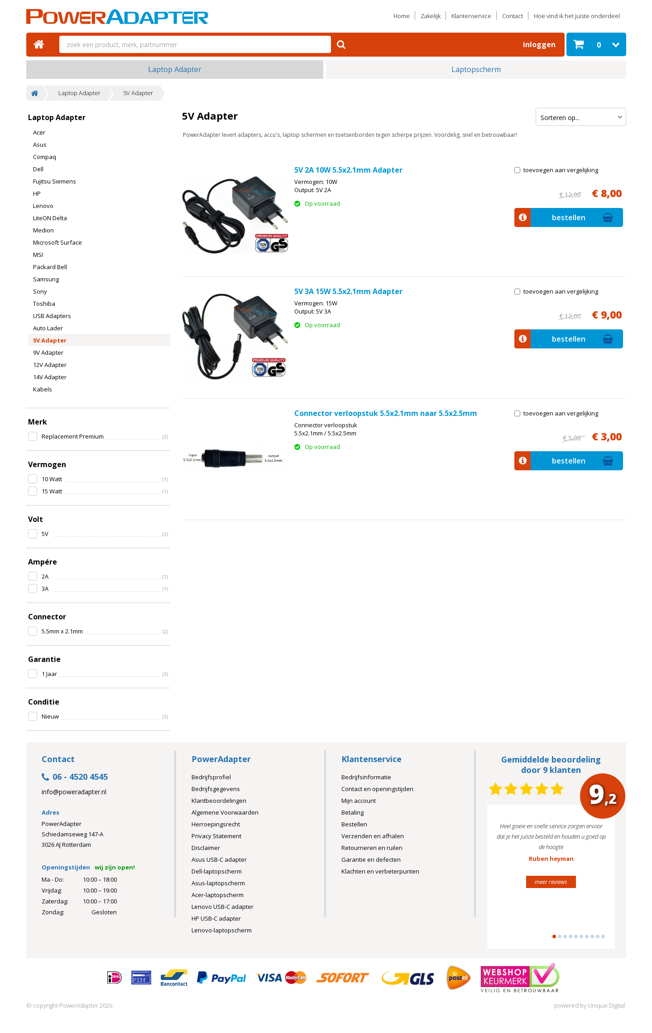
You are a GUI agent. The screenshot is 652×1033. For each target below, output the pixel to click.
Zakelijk (431, 16)
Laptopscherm (476, 69)
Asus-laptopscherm (218, 883)
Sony (40, 291)
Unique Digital (606, 1005)
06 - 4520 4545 (75, 777)
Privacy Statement (216, 836)
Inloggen (539, 44)
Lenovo (43, 206)
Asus (40, 144)
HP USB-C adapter (216, 918)
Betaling (352, 812)
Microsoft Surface (57, 242)
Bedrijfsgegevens (216, 789)
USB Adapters (52, 316)
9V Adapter (48, 352)
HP (37, 193)
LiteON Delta (50, 218)
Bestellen (354, 824)
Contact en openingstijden (377, 789)
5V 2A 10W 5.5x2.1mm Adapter (348, 170)
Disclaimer (206, 848)
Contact (512, 16)
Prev (508, 881)
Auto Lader (48, 328)
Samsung (46, 279)
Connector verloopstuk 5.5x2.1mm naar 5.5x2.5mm (385, 413)
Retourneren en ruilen (372, 848)
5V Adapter (138, 93)
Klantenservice (471, 16)
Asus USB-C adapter (219, 859)
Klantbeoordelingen (219, 800)
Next (594, 881)
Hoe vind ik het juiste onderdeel (577, 16)
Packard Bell (50, 267)
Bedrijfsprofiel (211, 777)
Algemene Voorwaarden (225, 812)
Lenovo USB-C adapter (223, 907)
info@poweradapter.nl (74, 792)
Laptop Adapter (174, 69)
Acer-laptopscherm (218, 895)
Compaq (44, 157)
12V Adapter (50, 365)
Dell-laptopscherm (217, 871)
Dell (38, 169)
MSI (38, 255)
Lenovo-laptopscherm (222, 930)
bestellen (565, 217)
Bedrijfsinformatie (366, 777)
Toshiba (44, 303)
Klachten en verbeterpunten (380, 871)
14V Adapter (50, 377)
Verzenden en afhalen (372, 836)
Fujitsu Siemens (54, 181)
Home (401, 16)
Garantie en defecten (371, 859)
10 (603, 936)
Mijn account (358, 800)
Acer (39, 132)
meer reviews (551, 882)
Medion (43, 230)
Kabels (42, 389)
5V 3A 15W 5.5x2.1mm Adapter (348, 291)
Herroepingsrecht (216, 824)
